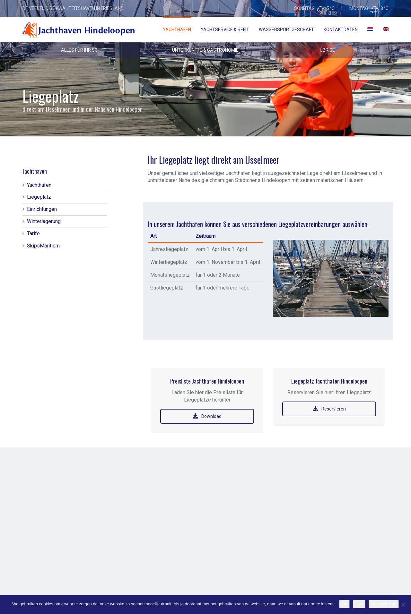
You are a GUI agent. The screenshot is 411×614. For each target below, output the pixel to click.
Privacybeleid (383, 603)
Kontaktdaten (341, 29)
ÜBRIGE (327, 50)
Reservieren (329, 408)
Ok (344, 603)
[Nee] (403, 604)
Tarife (33, 233)
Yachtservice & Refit (225, 29)
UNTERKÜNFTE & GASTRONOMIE (205, 50)
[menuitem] (370, 29)
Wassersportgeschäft (286, 29)
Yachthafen (177, 29)
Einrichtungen (42, 209)
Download (207, 416)
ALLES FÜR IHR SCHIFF (83, 50)
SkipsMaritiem (43, 246)
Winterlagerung (44, 221)
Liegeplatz (39, 197)
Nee (359, 603)
